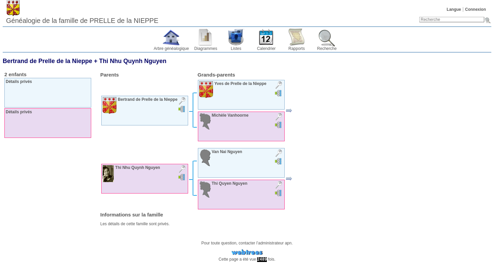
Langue (454, 9)
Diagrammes (205, 48)
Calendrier (266, 48)
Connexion (475, 9)
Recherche (327, 48)
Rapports (296, 48)
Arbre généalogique (171, 48)
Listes (236, 48)
